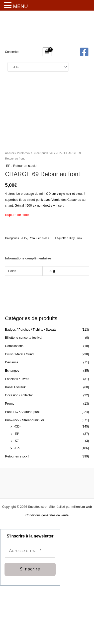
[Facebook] (84, 52)
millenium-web (81, 540)
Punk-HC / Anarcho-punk (22, 445)
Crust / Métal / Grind (19, 387)
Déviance (11, 396)
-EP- (17, 467)
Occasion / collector (19, 429)
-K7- (17, 474)
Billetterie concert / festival (23, 371)
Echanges (12, 404)
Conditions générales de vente (46, 548)
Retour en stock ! (17, 489)
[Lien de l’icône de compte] (12, 52)
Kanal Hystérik (15, 420)
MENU (20, 6)
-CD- (17, 459)
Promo (10, 437)
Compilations (14, 379)
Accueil (10, 186)
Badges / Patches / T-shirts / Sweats (30, 363)
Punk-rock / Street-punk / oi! (25, 453)
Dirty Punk (75, 271)
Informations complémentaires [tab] (28, 291)
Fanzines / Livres (17, 412)
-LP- (17, 481)
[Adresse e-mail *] (30, 584)
